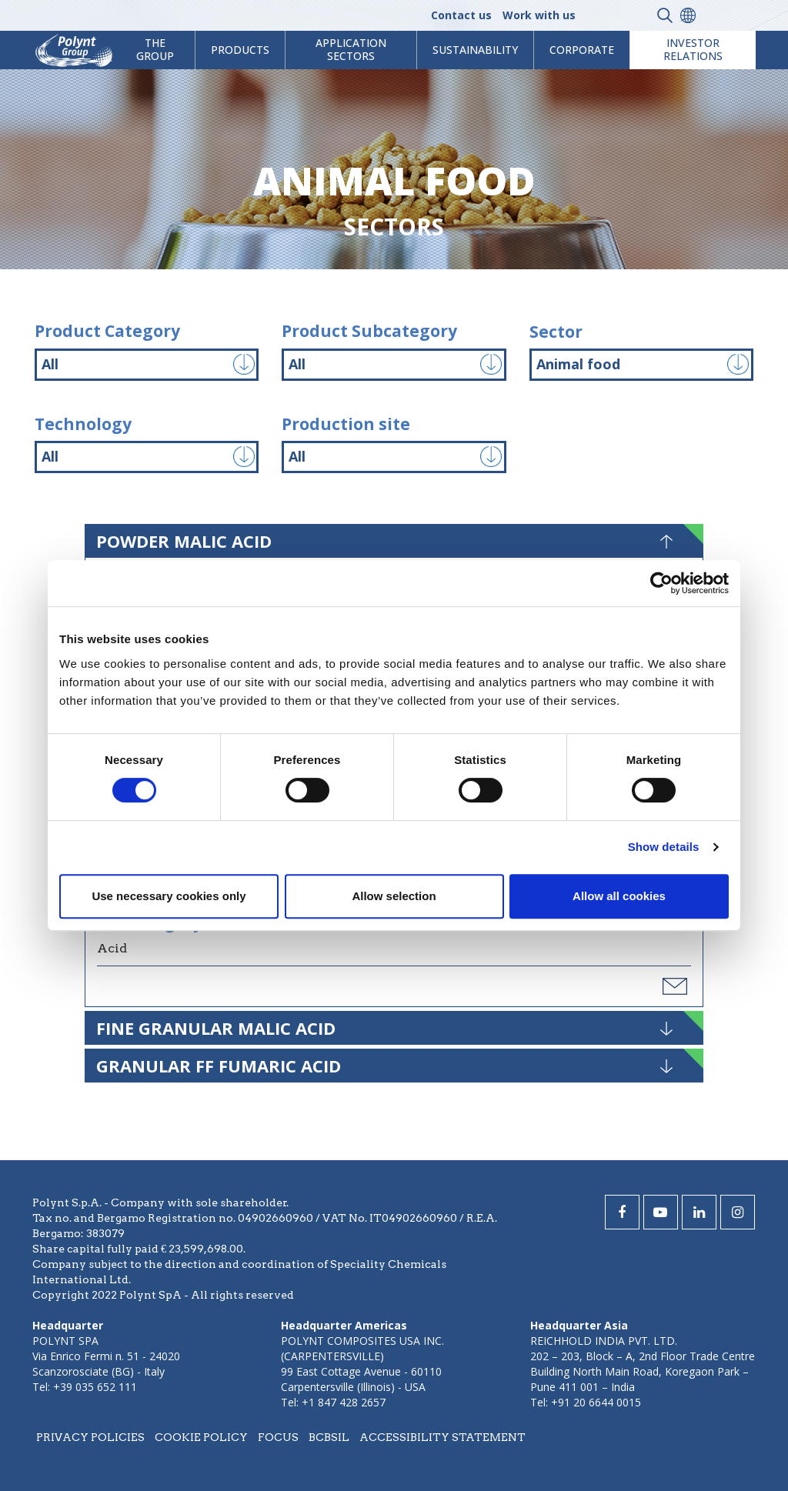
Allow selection (394, 895)
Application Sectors (351, 49)
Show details (664, 846)
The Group (155, 49)
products (240, 49)
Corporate (581, 49)
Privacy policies (90, 1437)
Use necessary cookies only (168, 895)
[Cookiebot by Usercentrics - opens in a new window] (661, 583)
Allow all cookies (619, 895)
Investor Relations (693, 49)
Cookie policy (201, 1437)
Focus (278, 1437)
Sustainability (475, 49)
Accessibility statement (442, 1437)
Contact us (461, 15)
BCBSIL (329, 1437)
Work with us (539, 15)
